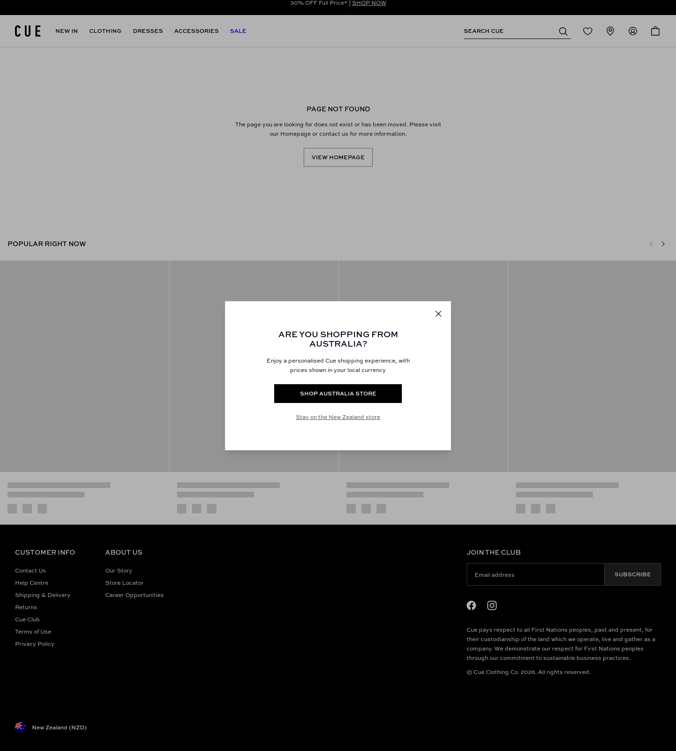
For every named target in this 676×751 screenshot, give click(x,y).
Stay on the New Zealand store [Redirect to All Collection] (338, 417)
